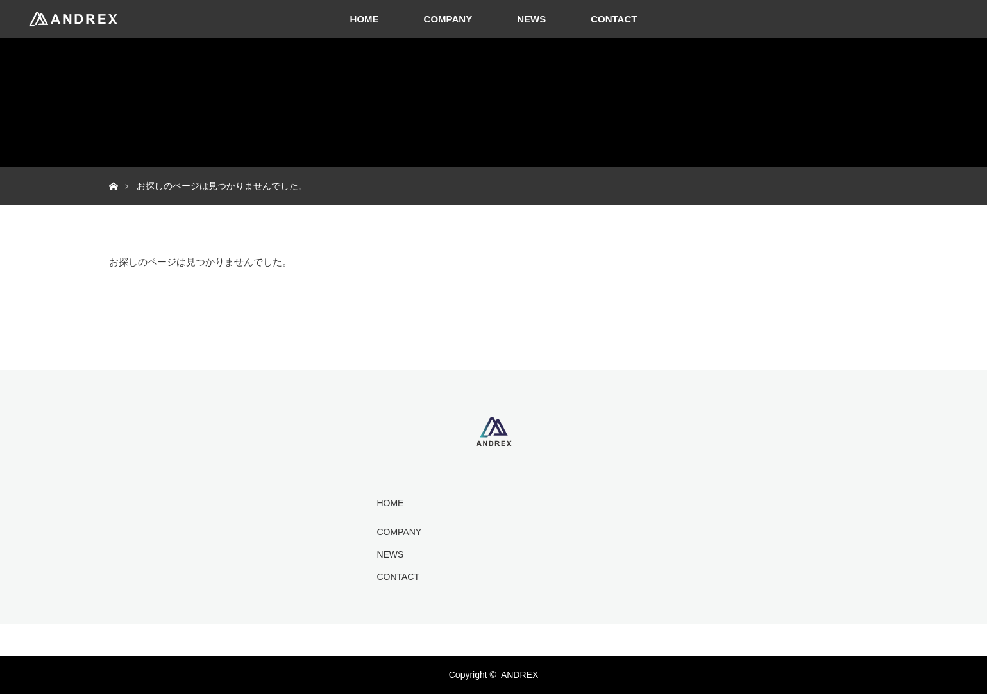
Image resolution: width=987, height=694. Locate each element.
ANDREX (519, 675)
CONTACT (614, 18)
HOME (364, 18)
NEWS (531, 18)
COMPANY (448, 18)
